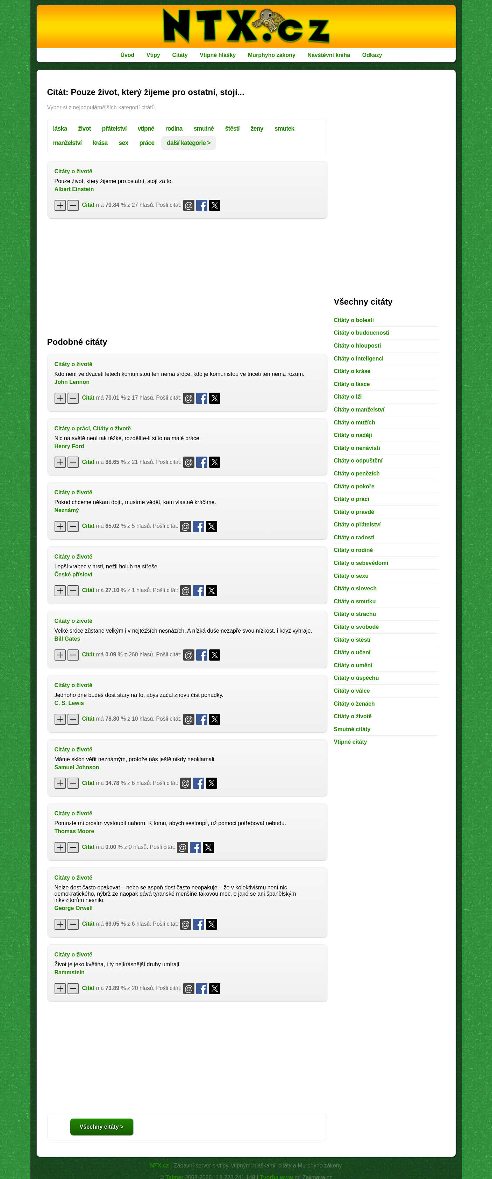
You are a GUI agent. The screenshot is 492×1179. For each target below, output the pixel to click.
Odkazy (372, 55)
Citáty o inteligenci (359, 359)
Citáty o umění (353, 665)
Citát (88, 205)
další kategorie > (189, 142)
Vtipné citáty (350, 742)
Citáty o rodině (353, 550)
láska (60, 128)
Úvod (127, 55)
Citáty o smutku (355, 601)
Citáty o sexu (351, 576)
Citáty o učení (352, 652)
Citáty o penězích (357, 473)
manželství (67, 142)
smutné (204, 128)
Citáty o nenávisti (357, 448)
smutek (284, 128)
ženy (257, 128)
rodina (174, 128)
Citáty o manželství (359, 410)
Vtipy (153, 55)
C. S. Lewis (69, 703)
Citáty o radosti (354, 537)
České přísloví (74, 574)
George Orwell (74, 908)
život (84, 128)
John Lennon (72, 382)
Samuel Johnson (77, 767)
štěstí (232, 128)
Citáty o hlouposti (357, 346)
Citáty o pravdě (354, 512)
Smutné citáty (352, 729)
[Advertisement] (187, 274)
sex (123, 142)
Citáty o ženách (354, 704)
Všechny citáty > (102, 1127)
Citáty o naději (353, 435)
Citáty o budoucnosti (362, 333)
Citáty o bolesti (354, 320)
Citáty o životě (73, 171)
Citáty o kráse (352, 371)
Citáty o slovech (355, 588)
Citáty (179, 55)
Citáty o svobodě (356, 627)
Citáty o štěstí (352, 640)
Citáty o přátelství (357, 524)
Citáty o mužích (354, 422)
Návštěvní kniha (328, 55)
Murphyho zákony (271, 55)
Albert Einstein (74, 189)
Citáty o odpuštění (358, 461)
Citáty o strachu (355, 614)
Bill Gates (67, 639)
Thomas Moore (74, 831)
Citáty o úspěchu (356, 678)
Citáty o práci (72, 428)
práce (146, 142)
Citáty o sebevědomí (361, 563)
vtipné (146, 128)
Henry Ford (69, 446)
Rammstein (70, 972)
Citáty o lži (348, 397)
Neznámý (67, 510)
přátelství (114, 128)
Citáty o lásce (352, 384)
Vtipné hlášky (218, 55)
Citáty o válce (352, 691)
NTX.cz (159, 1166)
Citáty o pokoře (354, 486)
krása (100, 142)
